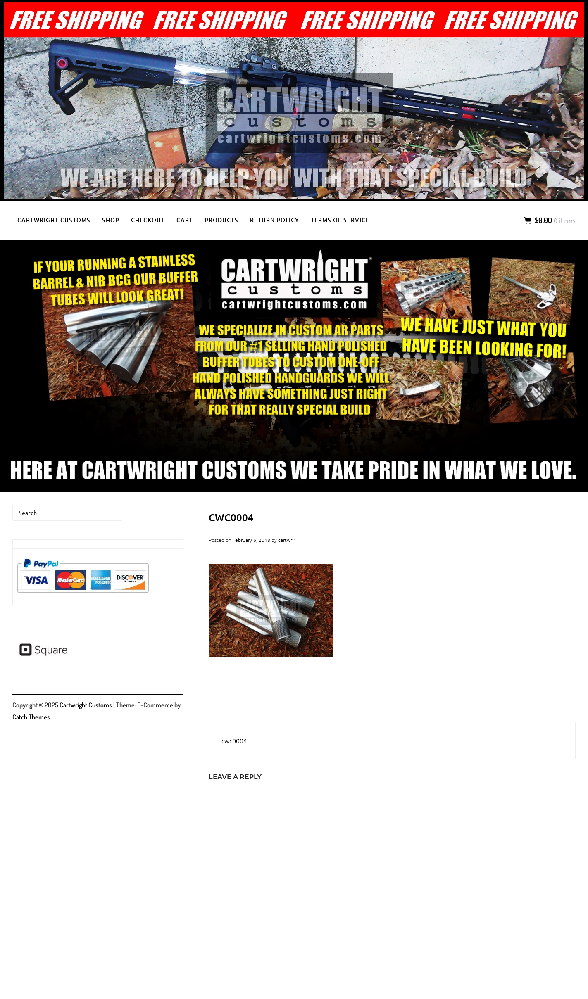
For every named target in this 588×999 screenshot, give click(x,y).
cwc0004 (234, 740)
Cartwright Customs (53, 220)
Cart (184, 220)
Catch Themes (31, 717)
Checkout (148, 220)
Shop (110, 220)
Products (221, 220)
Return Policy (274, 220)
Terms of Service (340, 220)
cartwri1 (287, 539)
